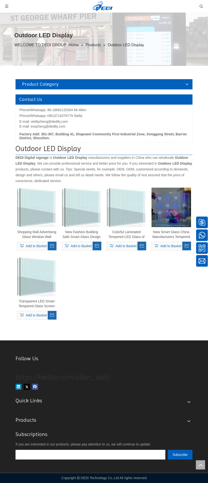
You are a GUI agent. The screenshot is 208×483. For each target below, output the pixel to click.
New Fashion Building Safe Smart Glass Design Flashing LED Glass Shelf (81, 234)
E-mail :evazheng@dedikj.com (42, 126)
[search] (90, 455)
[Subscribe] (180, 455)
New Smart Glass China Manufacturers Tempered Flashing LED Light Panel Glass (171, 234)
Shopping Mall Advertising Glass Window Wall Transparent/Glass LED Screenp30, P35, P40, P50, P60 (36, 234)
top (200, 464)
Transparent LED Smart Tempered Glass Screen (36, 303)
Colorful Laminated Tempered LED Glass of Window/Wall (126, 234)
